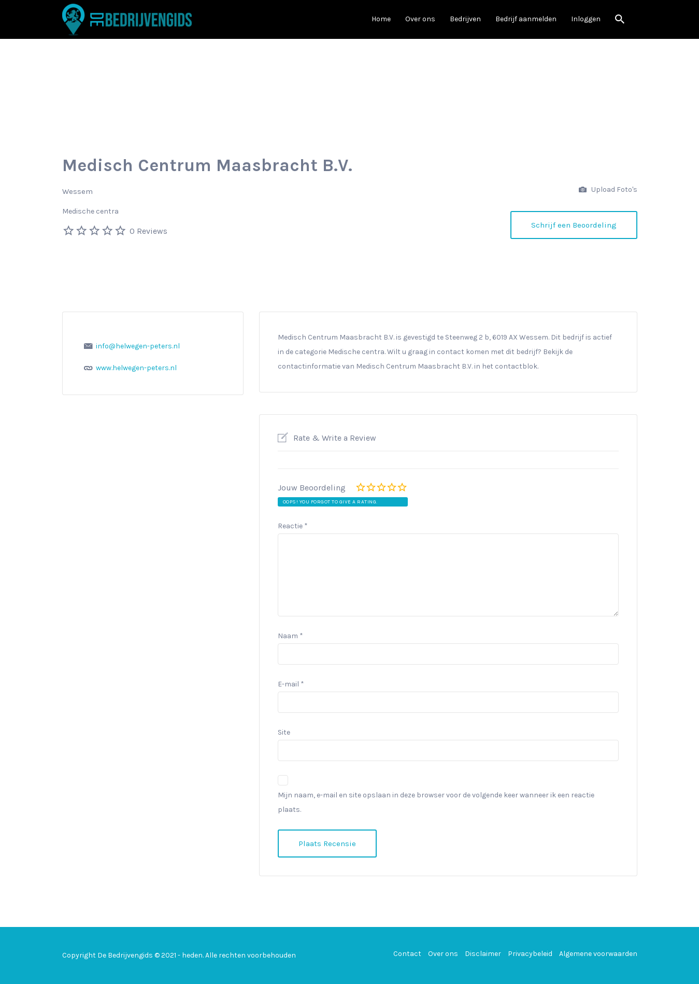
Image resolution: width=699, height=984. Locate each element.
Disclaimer (483, 953)
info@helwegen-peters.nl (138, 346)
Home (381, 19)
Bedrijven (465, 19)
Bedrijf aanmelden (526, 19)
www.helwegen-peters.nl (136, 367)
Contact (407, 953)
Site (284, 732)
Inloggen (586, 19)
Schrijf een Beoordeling (574, 225)
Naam (290, 635)
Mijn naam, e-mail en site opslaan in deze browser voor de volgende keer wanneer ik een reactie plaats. (436, 802)
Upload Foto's (608, 190)
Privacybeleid (530, 953)
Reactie (293, 526)
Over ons (420, 19)
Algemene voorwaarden (598, 953)
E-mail (291, 684)
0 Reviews (148, 231)
